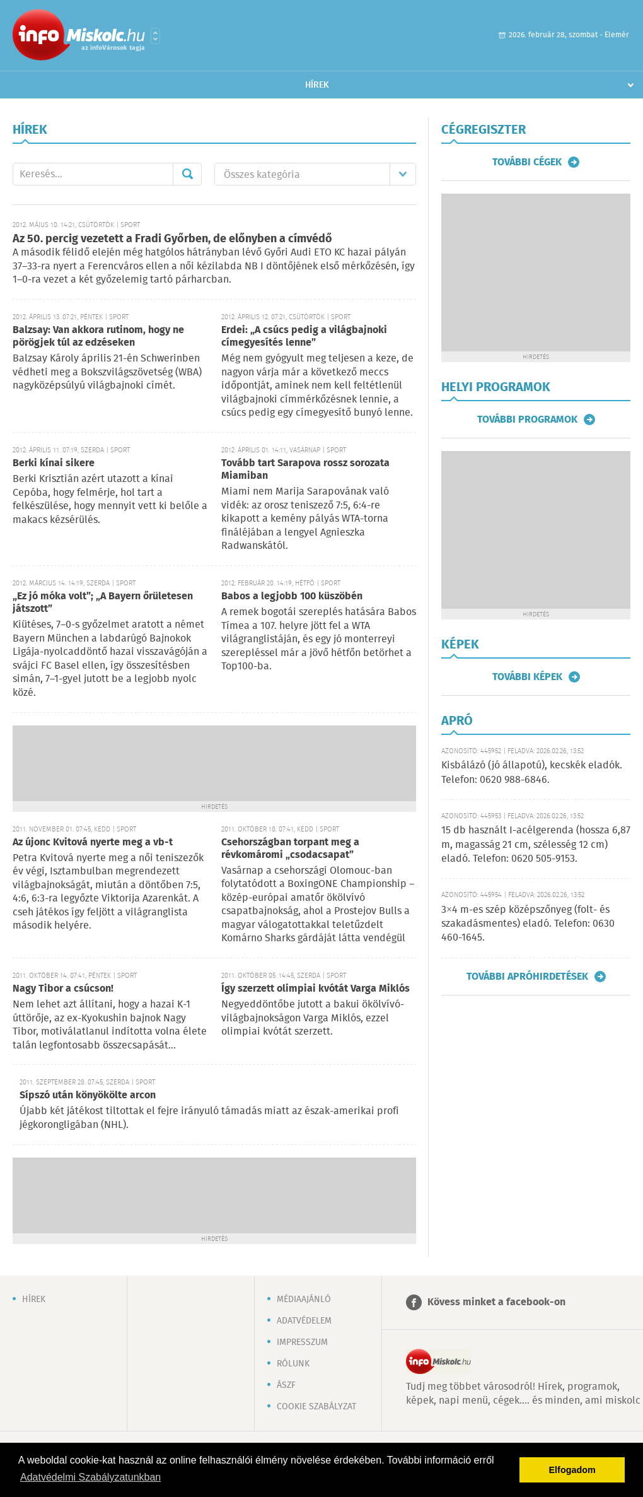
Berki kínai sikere (54, 463)
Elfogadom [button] (572, 1470)
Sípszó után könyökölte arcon (88, 1095)
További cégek (527, 162)
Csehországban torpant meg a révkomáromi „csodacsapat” (290, 849)
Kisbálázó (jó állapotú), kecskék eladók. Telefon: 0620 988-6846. (531, 772)
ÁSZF (286, 1385)
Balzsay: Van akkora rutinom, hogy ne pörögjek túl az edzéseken (98, 336)
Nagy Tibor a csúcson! (63, 989)
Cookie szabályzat (316, 1407)
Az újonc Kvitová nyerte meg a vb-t (93, 842)
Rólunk (293, 1364)
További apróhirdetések (527, 976)
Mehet (187, 174)
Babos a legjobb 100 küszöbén (291, 596)
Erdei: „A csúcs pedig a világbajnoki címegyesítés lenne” (304, 336)
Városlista (155, 36)
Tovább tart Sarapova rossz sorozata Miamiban (305, 469)
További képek (527, 677)
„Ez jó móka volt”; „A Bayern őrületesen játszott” (103, 603)
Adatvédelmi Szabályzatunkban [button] (90, 1477)
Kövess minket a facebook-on (496, 1302)
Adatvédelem (304, 1321)
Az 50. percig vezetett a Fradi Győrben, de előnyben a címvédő (172, 239)
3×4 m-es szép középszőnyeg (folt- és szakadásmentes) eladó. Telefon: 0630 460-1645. (528, 924)
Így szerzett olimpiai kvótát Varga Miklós (315, 989)
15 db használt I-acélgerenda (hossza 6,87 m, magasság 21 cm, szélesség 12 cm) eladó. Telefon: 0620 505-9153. (535, 845)
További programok (527, 419)
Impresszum (302, 1342)
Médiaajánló (304, 1299)
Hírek (317, 85)
